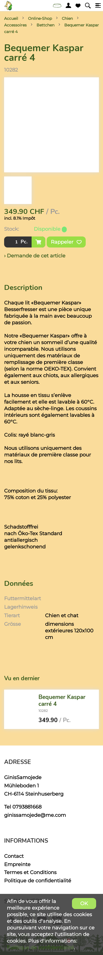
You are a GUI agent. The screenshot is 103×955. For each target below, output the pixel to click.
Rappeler (66, 241)
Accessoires (15, 25)
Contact (14, 856)
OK (84, 903)
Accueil (11, 18)
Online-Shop (40, 18)
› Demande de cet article (34, 256)
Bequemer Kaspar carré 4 (61, 700)
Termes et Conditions (30, 872)
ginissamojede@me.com (35, 815)
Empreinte (17, 864)
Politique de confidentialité (37, 880)
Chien (67, 18)
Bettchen (45, 25)
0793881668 (26, 807)
